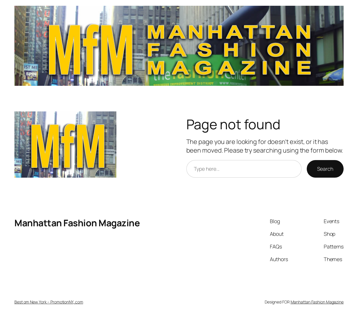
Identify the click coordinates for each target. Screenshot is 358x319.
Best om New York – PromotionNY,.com (48, 302)
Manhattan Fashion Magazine (77, 223)
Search (325, 168)
